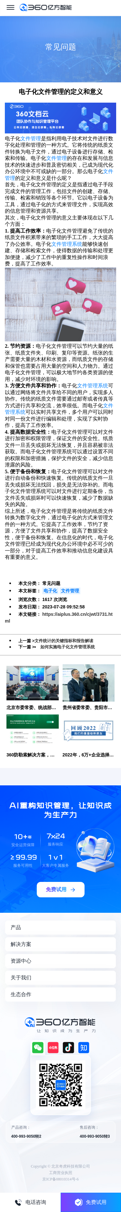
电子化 (50, 590)
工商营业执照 (60, 1172)
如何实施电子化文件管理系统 (67, 646)
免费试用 (90, 1202)
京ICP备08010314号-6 (60, 1179)
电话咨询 (30, 1202)
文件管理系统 (66, 244)
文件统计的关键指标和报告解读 (64, 640)
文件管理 (30, 138)
